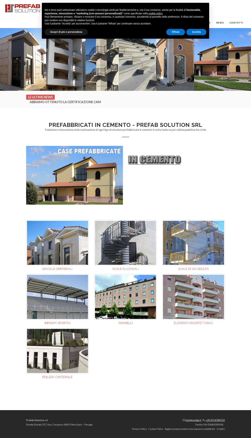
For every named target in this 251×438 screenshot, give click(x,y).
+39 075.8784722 (215, 420)
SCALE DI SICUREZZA (193, 269)
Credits (221, 428)
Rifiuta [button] (176, 32)
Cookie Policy (155, 428)
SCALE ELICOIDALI (125, 269)
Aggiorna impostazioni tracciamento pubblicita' (190, 428)
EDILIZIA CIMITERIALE (57, 377)
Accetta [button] (196, 32)
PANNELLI (126, 323)
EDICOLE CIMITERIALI (58, 269)
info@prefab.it (193, 420)
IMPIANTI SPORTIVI (57, 323)
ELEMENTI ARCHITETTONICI (193, 323)
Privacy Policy (139, 428)
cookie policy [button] (155, 13)
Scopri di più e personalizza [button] (66, 32)
